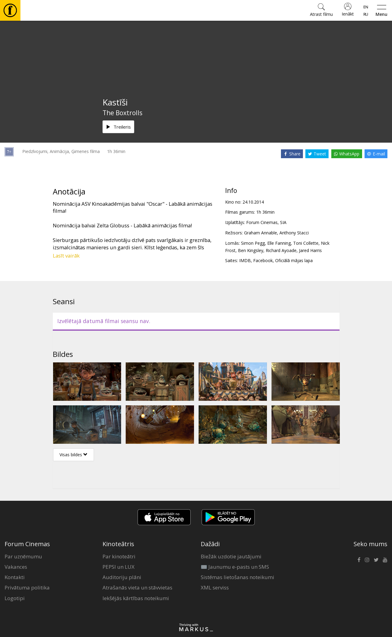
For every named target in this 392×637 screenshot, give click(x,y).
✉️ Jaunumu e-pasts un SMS (235, 566)
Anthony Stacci (294, 233)
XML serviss (215, 587)
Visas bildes (73, 454)
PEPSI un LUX (118, 566)
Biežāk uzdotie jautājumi (231, 556)
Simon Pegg (253, 243)
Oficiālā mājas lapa (294, 260)
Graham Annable (260, 233)
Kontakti (15, 577)
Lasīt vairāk (66, 255)
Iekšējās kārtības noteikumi (135, 598)
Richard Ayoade (281, 250)
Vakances (16, 566)
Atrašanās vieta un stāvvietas (137, 587)
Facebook (263, 260)
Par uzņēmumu (23, 556)
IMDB (245, 260)
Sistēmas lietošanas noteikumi (237, 577)
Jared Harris (310, 250)
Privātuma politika (27, 587)
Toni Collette (305, 243)
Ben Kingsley (250, 250)
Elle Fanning (279, 243)
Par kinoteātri (118, 556)
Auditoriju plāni (121, 577)
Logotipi (15, 598)
